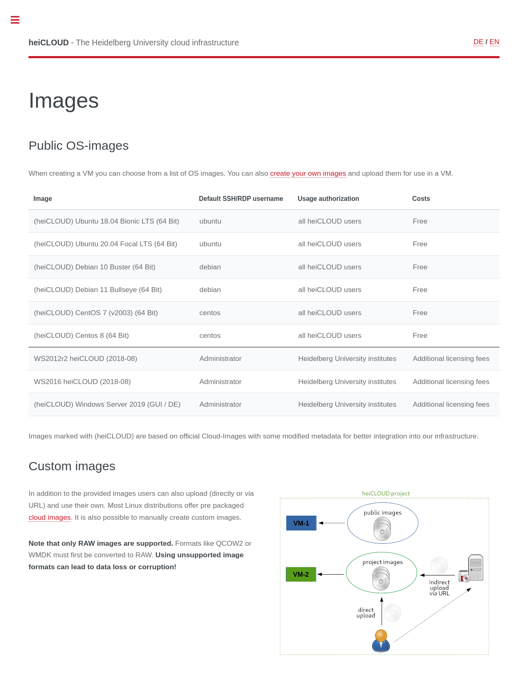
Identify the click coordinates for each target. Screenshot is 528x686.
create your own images (308, 173)
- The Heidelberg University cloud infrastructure (133, 42)
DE (478, 42)
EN (495, 42)
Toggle (19, 20)
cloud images (49, 517)
